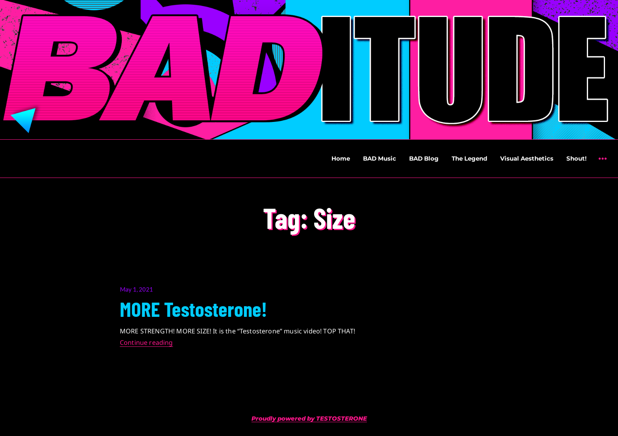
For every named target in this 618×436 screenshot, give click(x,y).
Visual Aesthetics (526, 158)
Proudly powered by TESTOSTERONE (309, 418)
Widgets (602, 164)
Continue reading (146, 342)
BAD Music (379, 158)
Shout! (576, 158)
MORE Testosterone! (193, 308)
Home (340, 158)
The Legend (469, 158)
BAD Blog (424, 158)
